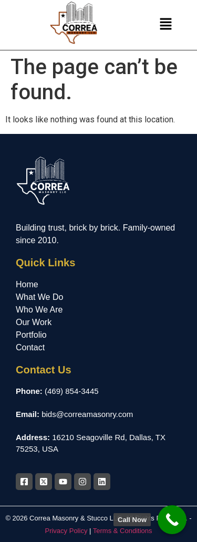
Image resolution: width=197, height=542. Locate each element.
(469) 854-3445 (72, 391)
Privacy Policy (66, 531)
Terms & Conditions (122, 531)
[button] (165, 25)
